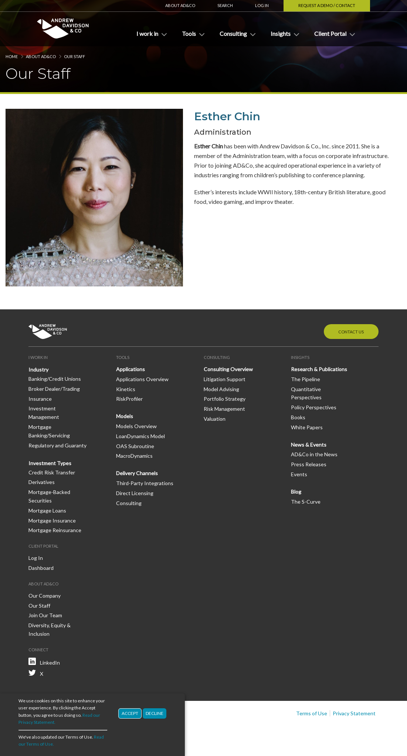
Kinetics (125, 389)
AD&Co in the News (314, 454)
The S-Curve (305, 501)
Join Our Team (45, 615)
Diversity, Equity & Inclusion (49, 629)
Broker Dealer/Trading (54, 389)
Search (225, 5)
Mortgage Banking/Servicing (49, 431)
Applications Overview (142, 379)
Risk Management (224, 409)
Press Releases (308, 464)
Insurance (40, 399)
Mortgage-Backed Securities (49, 496)
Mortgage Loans (47, 510)
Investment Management (43, 412)
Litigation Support (224, 379)
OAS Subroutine (135, 446)
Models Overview (136, 426)
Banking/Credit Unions (54, 379)
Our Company (44, 595)
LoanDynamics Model (140, 436)
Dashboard (41, 568)
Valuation (214, 419)
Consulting (129, 503)
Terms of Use (311, 713)
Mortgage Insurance (52, 520)
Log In (262, 5)
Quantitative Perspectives (306, 393)
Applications (130, 369)
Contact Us (351, 331)
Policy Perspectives (313, 407)
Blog (296, 491)
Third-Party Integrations (144, 483)
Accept (130, 715)
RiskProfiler (129, 399)
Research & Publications (319, 369)
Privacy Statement (354, 713)
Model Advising (221, 389)
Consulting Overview (228, 369)
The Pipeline (305, 379)
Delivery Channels (137, 473)
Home (12, 56)
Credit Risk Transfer (51, 472)
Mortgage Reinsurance (54, 530)
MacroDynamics (134, 456)
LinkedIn (50, 662)
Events (299, 474)
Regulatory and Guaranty (57, 445)
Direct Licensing (134, 493)
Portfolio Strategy (224, 399)
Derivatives (41, 482)
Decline (154, 715)
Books (298, 417)
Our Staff (74, 56)
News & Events (308, 444)
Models (124, 416)
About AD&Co (180, 5)
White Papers (307, 427)
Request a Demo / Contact (326, 5)
